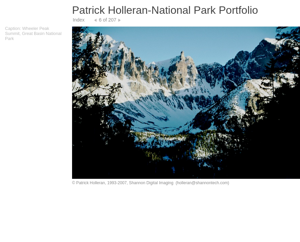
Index (78, 20)
